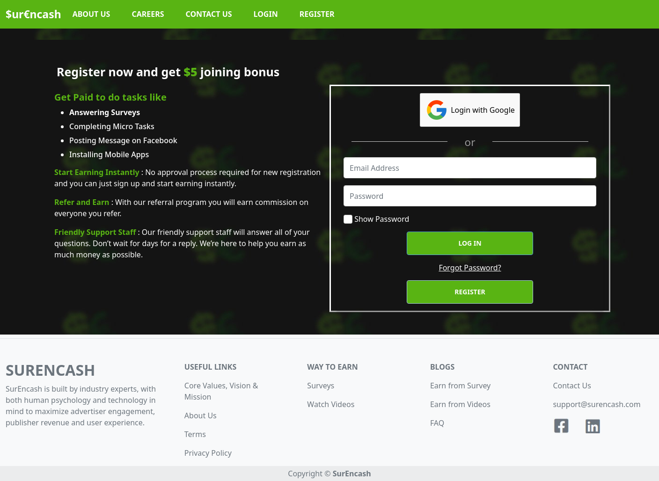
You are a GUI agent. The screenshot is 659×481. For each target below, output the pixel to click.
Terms (195, 434)
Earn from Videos (460, 404)
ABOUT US (91, 14)
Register (469, 291)
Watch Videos (330, 404)
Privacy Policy (208, 453)
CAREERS (148, 14)
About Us (200, 415)
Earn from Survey (460, 385)
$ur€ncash (33, 14)
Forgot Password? (470, 267)
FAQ (437, 423)
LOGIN (266, 14)
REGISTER (317, 14)
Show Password (381, 219)
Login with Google (470, 110)
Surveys (320, 385)
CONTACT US (209, 14)
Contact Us (572, 385)
